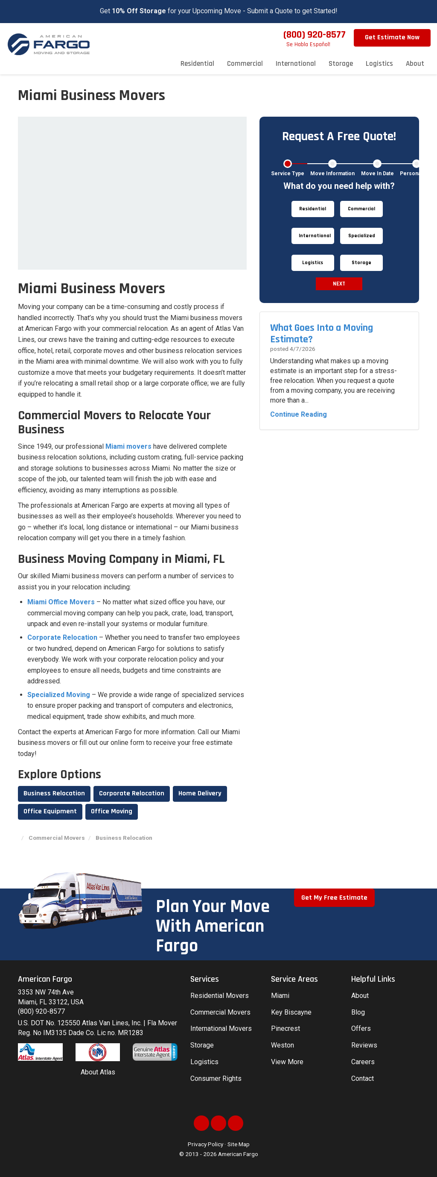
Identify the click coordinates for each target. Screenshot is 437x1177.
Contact (362, 1078)
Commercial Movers (220, 1012)
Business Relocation (54, 793)
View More (287, 1062)
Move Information (332, 174)
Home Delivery (199, 793)
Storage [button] (341, 63)
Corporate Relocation (62, 637)
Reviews (364, 1045)
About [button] (415, 63)
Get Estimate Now (392, 37)
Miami (280, 996)
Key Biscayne (291, 1012)
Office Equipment (50, 811)
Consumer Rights (216, 1078)
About (360, 996)
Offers (361, 1028)
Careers (363, 1062)
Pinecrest (285, 1028)
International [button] (296, 63)
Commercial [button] (245, 63)
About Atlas (98, 1072)
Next (339, 283)
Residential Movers (219, 996)
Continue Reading (298, 414)
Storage (202, 1045)
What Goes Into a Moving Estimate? (321, 333)
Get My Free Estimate (334, 897)
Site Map (238, 1144)
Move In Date (377, 174)
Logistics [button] (379, 63)
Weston (282, 1045)
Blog (358, 1012)
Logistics (204, 1062)
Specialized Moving (58, 695)
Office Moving (111, 811)
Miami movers (128, 446)
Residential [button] (197, 63)
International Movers (221, 1028)
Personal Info (416, 174)
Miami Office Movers (61, 602)
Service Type (287, 174)
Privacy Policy (205, 1144)
